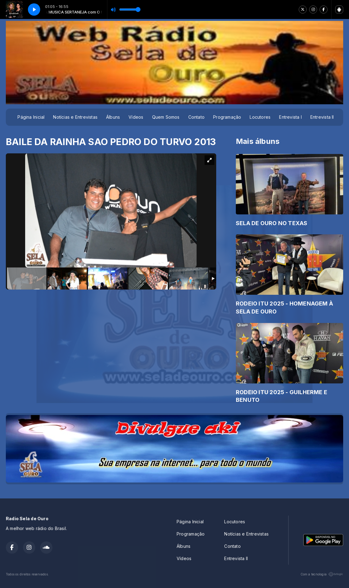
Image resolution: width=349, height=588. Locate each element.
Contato (196, 117)
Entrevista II (322, 117)
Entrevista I (290, 117)
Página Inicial (30, 117)
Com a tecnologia (322, 574)
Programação (227, 117)
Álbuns (113, 117)
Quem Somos (166, 117)
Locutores (260, 117)
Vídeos (135, 117)
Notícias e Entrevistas (75, 117)
